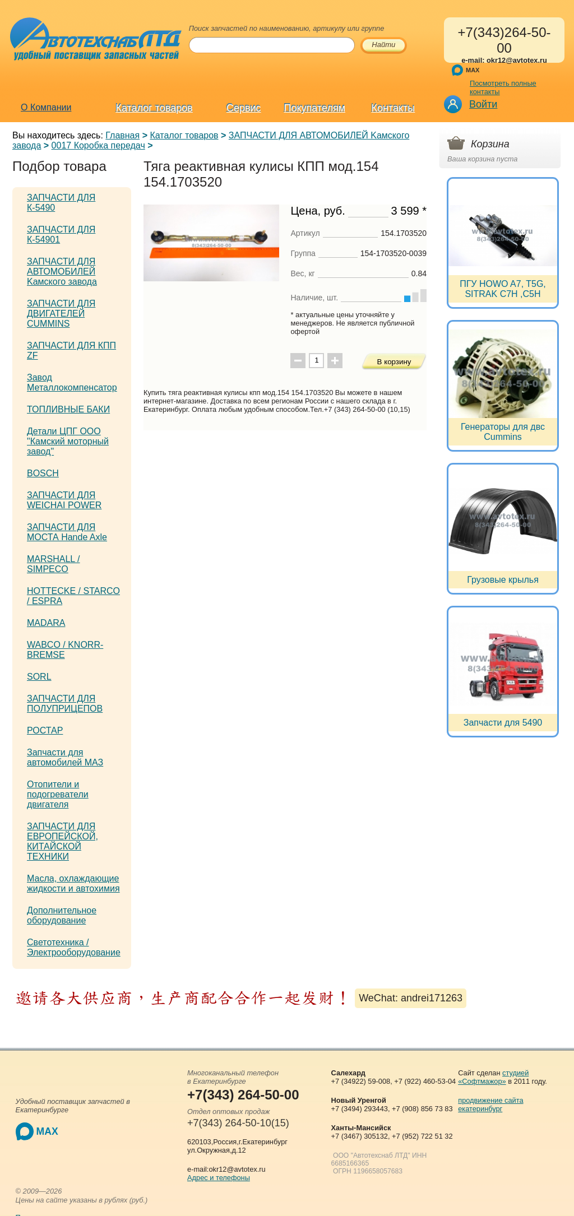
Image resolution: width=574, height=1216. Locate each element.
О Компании (46, 107)
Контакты (393, 108)
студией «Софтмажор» (493, 1077)
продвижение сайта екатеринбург (490, 1104)
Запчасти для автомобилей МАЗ (65, 757)
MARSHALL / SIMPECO (53, 564)
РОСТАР (45, 730)
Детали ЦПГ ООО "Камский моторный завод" (68, 441)
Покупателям (314, 108)
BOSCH (43, 473)
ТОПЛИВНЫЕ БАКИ (68, 409)
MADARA (46, 623)
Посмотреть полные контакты (503, 87)
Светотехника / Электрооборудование (74, 947)
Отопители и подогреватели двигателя (58, 794)
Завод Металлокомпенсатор (72, 382)
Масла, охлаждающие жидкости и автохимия (73, 883)
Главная (122, 135)
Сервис (243, 108)
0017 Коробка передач (98, 145)
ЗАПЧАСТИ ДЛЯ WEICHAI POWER (64, 500)
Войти (483, 104)
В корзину (394, 362)
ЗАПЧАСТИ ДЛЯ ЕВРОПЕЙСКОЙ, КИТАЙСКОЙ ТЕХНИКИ (62, 841)
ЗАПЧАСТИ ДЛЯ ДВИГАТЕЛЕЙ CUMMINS (61, 313)
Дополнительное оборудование (61, 915)
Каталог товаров (153, 108)
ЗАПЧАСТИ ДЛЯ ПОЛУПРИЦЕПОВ (65, 703)
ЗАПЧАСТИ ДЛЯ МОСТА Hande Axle (67, 532)
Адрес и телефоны (218, 1177)
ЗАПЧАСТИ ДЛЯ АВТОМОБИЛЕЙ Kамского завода (62, 271)
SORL (39, 676)
